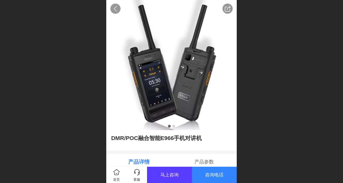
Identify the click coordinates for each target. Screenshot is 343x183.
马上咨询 (169, 174)
